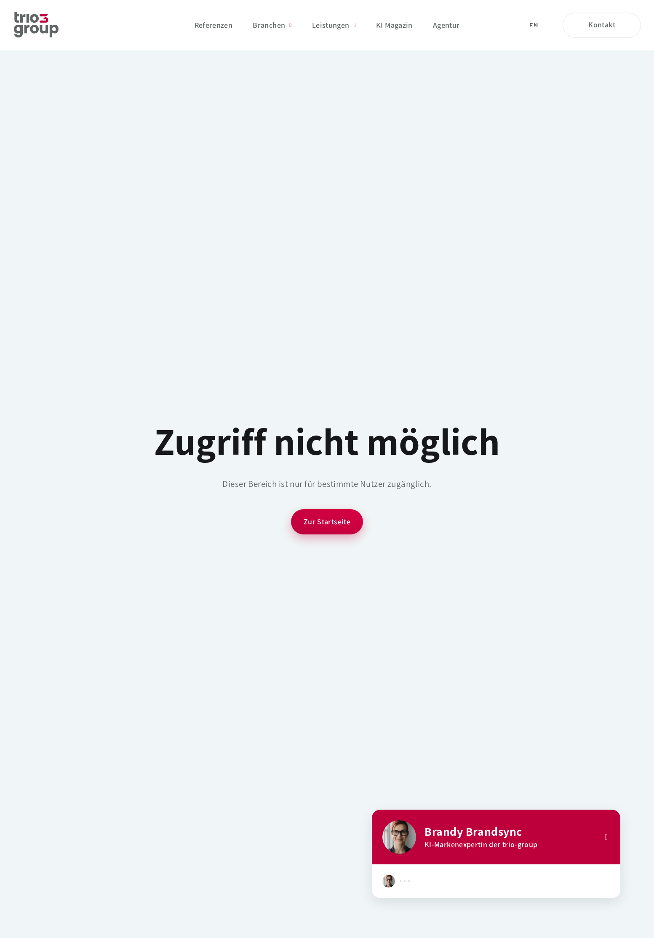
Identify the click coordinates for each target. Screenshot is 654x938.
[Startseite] (36, 25)
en (533, 25)
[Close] (606, 837)
